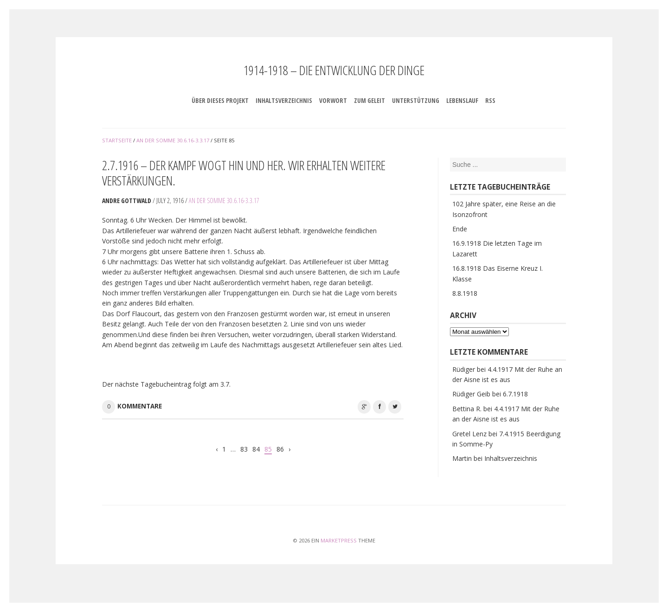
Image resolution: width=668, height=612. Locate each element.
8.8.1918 (464, 293)
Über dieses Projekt (220, 100)
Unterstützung (415, 100)
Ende (459, 228)
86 (280, 449)
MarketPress (339, 540)
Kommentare (139, 406)
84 (256, 449)
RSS (490, 100)
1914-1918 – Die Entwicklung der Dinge (334, 70)
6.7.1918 (515, 393)
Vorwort (333, 100)
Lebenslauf (462, 100)
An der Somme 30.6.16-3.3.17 (224, 200)
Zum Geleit (369, 100)
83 (244, 449)
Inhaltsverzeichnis (284, 100)
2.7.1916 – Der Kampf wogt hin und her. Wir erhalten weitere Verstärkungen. (243, 173)
